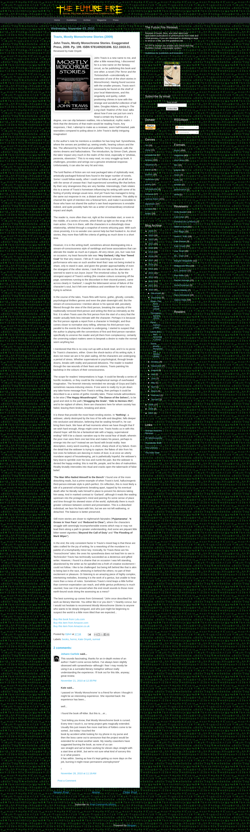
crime (148, 150)
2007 (151, 413)
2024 (151, 231)
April (153, 387)
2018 (151, 256)
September (156, 366)
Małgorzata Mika (182, 266)
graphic (177, 170)
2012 (151, 281)
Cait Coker (179, 217)
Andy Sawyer (180, 212)
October (155, 362)
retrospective (151, 189)
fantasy (148, 160)
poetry (148, 184)
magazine (178, 155)
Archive (86, 20)
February (155, 395)
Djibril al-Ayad (180, 226)
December (156, 293)
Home (57, 20)
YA (146, 145)
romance (149, 194)
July (153, 374)
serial (176, 194)
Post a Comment (67, 780)
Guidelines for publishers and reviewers (164, 53)
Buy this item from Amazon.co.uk (72, 626)
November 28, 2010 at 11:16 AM (78, 773)
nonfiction (149, 179)
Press (115, 20)
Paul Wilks (179, 275)
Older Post (130, 792)
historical (149, 165)
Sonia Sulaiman (181, 285)
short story (179, 160)
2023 (151, 235)
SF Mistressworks (153, 438)
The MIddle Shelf (153, 443)
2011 (151, 285)
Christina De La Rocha (185, 221)
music (177, 175)
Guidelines (72, 20)
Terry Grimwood (181, 295)
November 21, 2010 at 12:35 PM (78, 680)
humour (149, 174)
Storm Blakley (180, 290)
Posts (180, 127)
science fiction (152, 199)
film (175, 165)
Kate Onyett (84, 639)
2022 (151, 239)
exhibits (177, 184)
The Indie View (152, 452)
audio (176, 180)
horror (73, 639)
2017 (151, 260)
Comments (182, 132)
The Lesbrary (151, 448)
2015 (151, 269)
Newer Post (61, 792)
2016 (151, 264)
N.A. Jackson (180, 270)
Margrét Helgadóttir (183, 261)
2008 (151, 409)
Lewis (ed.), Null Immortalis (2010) (156, 336)
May (153, 383)
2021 (151, 244)
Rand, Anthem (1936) (155, 325)
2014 (151, 273)
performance (180, 189)
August (154, 370)
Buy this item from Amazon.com (71, 622)
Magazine (101, 20)
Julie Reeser (180, 241)
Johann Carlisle (70, 653)
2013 (151, 277)
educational (150, 155)
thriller (148, 213)
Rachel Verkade (181, 280)
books (65, 639)
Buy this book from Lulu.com (69, 619)
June (153, 378)
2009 (151, 404)
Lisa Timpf (179, 251)
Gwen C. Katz (180, 236)
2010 (151, 289)
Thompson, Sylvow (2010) (156, 315)
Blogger (131, 825)
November (156, 297)
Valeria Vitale (180, 300)
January (155, 399)
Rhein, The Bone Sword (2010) (156, 305)
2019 (151, 252)
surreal (96, 639)
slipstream (150, 204)
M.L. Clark (179, 256)
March (154, 391)
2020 (151, 248)
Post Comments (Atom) (103, 804)
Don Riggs (179, 231)
